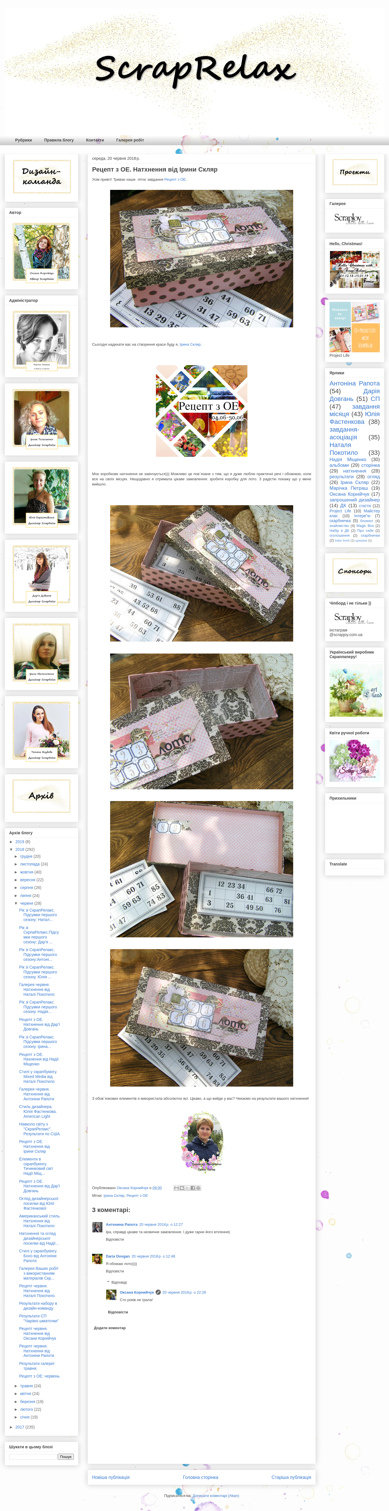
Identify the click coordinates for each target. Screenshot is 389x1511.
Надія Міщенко (348, 459)
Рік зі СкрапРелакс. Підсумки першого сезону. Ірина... (38, 1042)
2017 (20, 1427)
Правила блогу (59, 140)
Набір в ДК (339, 531)
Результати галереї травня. (36, 1366)
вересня (28, 880)
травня (27, 1386)
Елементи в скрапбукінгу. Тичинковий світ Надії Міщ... (36, 1166)
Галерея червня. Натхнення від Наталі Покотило (37, 989)
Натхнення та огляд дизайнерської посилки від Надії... (39, 1238)
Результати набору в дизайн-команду (38, 1306)
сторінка (370, 465)
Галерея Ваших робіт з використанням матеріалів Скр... (39, 1273)
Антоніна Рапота (355, 383)
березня (28, 1401)
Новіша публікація (111, 1477)
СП (375, 398)
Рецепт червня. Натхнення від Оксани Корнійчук (37, 1333)
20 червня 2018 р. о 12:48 (153, 1256)
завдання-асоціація (344, 433)
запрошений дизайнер (355, 500)
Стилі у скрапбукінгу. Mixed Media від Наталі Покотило (38, 1076)
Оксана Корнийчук (137, 1292)
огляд (373, 476)
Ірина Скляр (190, 344)
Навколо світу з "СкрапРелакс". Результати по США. (40, 1129)
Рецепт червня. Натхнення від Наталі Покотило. (37, 1291)
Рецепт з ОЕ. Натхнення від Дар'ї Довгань (39, 1024)
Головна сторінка (201, 1477)
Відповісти (115, 1239)
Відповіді (119, 1282)
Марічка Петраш (349, 488)
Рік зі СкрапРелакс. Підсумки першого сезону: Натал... (38, 915)
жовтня (27, 872)
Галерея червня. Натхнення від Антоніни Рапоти (36, 1094)
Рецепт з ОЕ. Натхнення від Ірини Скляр (34, 1146)
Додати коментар (110, 1328)
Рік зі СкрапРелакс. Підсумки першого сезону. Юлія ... (38, 972)
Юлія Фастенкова (355, 417)
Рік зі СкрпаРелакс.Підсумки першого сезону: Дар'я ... (39, 934)
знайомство (339, 526)
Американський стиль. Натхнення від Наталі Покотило (40, 1221)
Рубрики (23, 140)
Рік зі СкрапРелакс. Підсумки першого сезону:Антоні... (38, 954)
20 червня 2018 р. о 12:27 (161, 1224)
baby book (342, 540)
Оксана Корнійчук (349, 494)
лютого (27, 1409)
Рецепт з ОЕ (175, 179)
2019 (20, 841)
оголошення (340, 536)
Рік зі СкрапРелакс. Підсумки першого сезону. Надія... (38, 1007)
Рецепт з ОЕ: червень (39, 1376)
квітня (26, 1393)
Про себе (365, 531)
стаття (365, 505)
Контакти (95, 140)
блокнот (366, 521)
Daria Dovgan (118, 1256)
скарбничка (340, 520)
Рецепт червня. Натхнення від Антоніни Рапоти (36, 1351)
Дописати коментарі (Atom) (215, 1496)
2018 (20, 849)
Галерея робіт (130, 140)
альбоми (339, 465)
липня (26, 895)
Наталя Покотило (344, 448)
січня (25, 1417)
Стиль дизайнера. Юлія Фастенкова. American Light (38, 1111)
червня (27, 903)
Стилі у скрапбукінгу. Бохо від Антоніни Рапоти (38, 1256)
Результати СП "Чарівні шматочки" (39, 1318)
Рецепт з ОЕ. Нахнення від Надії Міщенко (39, 1059)
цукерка (361, 540)
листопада (30, 864)
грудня (26, 856)
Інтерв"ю (362, 515)
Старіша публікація (291, 1477)
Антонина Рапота (122, 1224)
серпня (27, 887)
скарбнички (370, 536)
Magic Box (365, 526)
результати (342, 476)
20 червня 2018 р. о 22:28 (184, 1292)
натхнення (354, 471)
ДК (343, 505)
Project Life (340, 511)
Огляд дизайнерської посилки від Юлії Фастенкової (38, 1203)
